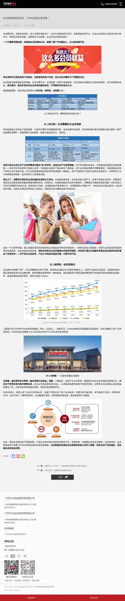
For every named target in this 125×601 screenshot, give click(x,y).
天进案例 (17, 581)
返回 (63, 477)
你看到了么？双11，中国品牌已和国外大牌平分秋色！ (62, 466)
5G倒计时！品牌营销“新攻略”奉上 (54, 470)
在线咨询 (31, 598)
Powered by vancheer (12, 590)
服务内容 (8, 581)
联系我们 (26, 581)
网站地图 (35, 581)
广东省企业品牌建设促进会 (15, 534)
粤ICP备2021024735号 (45, 587)
